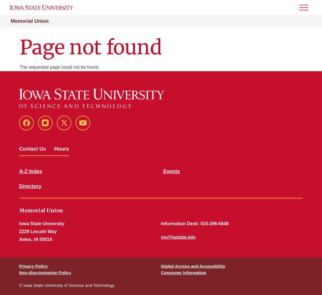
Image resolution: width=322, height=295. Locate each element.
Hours (61, 149)
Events (171, 171)
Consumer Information (183, 272)
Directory (30, 186)
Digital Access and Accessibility (193, 266)
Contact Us (32, 149)
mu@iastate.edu (178, 237)
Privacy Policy (33, 266)
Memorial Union (30, 21)
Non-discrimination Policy (45, 272)
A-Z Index (30, 171)
